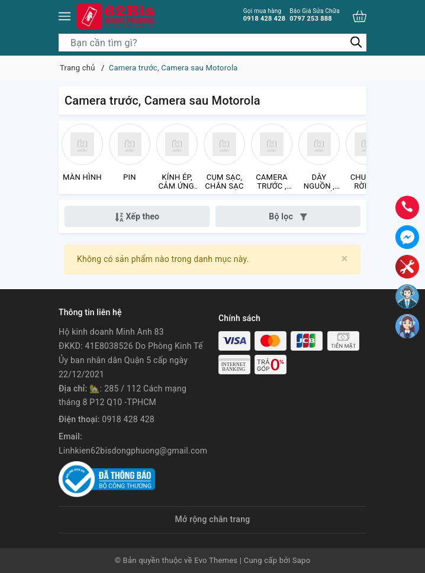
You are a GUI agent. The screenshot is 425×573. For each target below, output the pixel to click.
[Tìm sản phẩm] (212, 42)
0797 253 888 (314, 14)
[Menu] (64, 16)
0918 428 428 (264, 14)
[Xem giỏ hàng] (359, 16)
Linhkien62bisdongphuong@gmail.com (133, 450)
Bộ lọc (288, 216)
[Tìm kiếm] (356, 42)
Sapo (301, 560)
